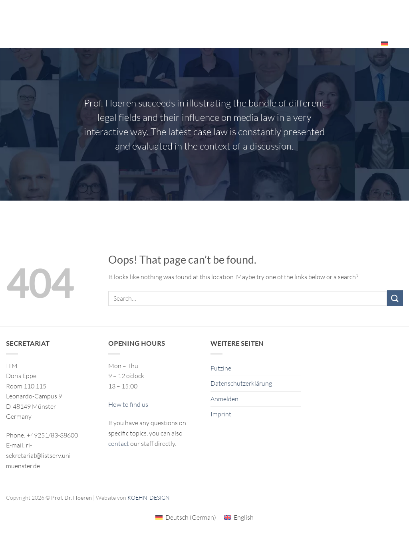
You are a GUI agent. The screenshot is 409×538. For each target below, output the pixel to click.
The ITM (317, 14)
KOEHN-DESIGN (148, 497)
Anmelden (224, 399)
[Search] (400, 43)
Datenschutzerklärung (241, 383)
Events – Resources (368, 14)
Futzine (220, 368)
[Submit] (395, 298)
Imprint (220, 414)
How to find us (128, 404)
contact (118, 443)
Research (189, 14)
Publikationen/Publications (255, 14)
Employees (354, 43)
